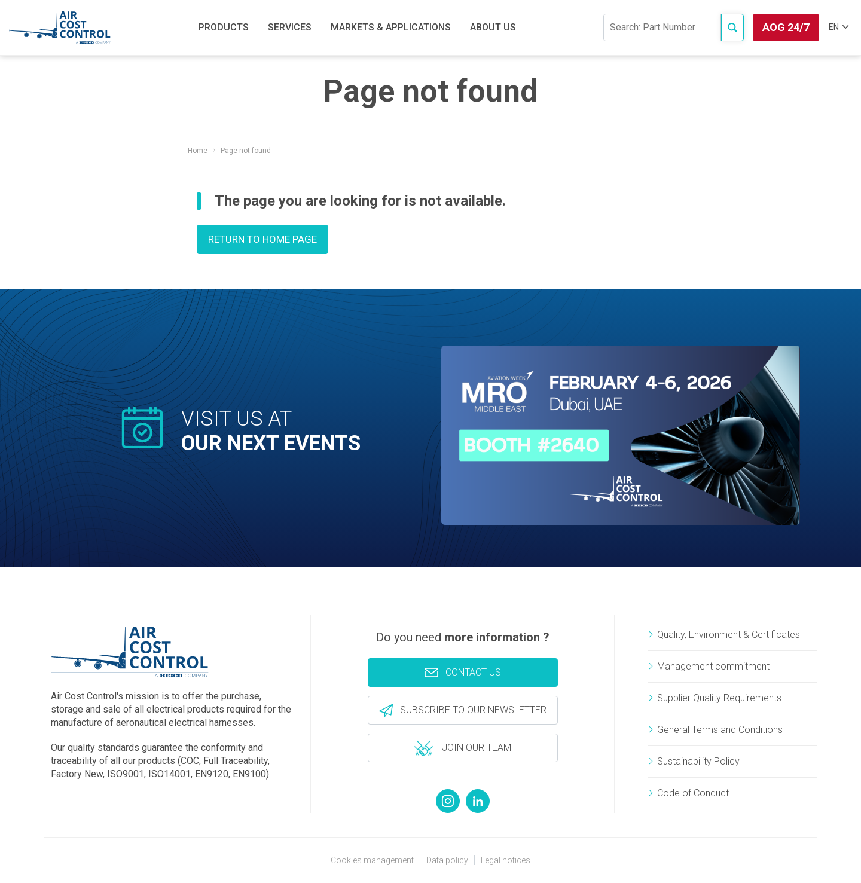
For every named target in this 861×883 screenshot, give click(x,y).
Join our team (463, 747)
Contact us (463, 672)
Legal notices (505, 860)
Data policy (447, 860)
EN (838, 27)
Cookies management (372, 860)
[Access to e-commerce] (732, 27)
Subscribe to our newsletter (472, 710)
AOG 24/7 (786, 27)
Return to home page (262, 239)
